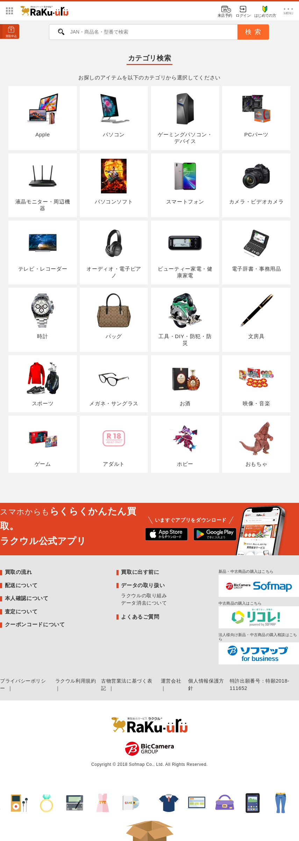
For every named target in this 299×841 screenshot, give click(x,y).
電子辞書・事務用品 (256, 249)
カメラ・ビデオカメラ (256, 182)
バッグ (114, 316)
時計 (42, 316)
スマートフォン (185, 182)
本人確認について (27, 598)
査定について (21, 611)
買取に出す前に (140, 572)
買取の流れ (18, 572)
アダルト (114, 444)
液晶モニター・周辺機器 (42, 185)
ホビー (185, 444)
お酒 (185, 383)
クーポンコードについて (35, 624)
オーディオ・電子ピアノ (113, 252)
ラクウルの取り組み (144, 595)
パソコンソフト (114, 182)
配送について (21, 585)
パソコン (114, 114)
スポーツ (42, 383)
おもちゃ (256, 444)
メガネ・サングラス (113, 383)
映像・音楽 (256, 383)
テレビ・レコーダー (42, 249)
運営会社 (171, 681)
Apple (42, 114)
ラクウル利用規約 (75, 681)
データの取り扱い (143, 585)
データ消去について (144, 603)
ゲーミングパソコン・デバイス (185, 117)
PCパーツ (256, 114)
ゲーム (42, 444)
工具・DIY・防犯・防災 (185, 319)
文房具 (256, 316)
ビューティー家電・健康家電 (185, 252)
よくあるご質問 (140, 617)
